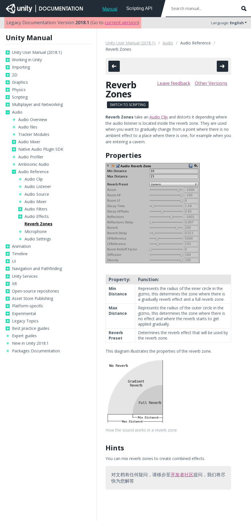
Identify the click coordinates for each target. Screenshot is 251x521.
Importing (21, 67)
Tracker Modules (33, 134)
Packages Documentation (36, 351)
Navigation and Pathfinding (37, 268)
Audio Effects (37, 216)
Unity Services (25, 276)
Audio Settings (38, 239)
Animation (21, 246)
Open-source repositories (35, 291)
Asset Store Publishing (32, 298)
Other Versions (211, 83)
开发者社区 (182, 474)
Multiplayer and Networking (37, 104)
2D (14, 74)
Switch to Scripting (128, 104)
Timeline (20, 253)
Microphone (36, 231)
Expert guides (24, 335)
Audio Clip (34, 179)
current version (121, 22)
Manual (109, 9)
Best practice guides (30, 328)
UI (14, 261)
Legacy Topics (25, 321)
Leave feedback (173, 83)
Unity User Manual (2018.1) (37, 52)
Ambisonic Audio (33, 164)
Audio (17, 112)
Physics (19, 89)
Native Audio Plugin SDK (40, 149)
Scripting (20, 97)
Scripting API (139, 8)
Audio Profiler (30, 157)
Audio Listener (38, 186)
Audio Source (37, 194)
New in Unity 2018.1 (30, 343)
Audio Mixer (29, 141)
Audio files (27, 127)
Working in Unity (27, 59)
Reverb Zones (38, 223)
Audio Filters (36, 209)
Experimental (24, 313)
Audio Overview (32, 119)
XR (14, 283)
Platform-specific (27, 305)
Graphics (20, 82)
